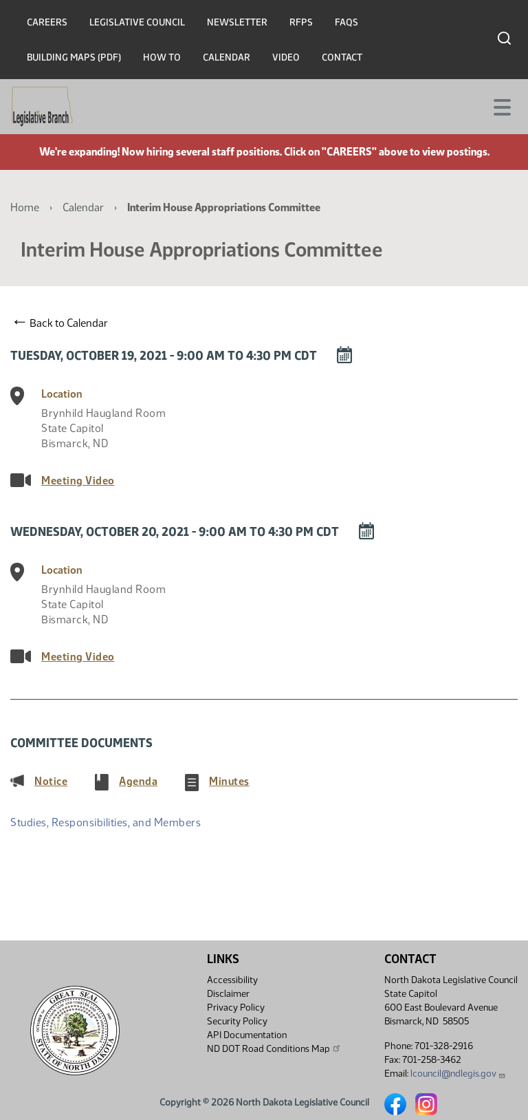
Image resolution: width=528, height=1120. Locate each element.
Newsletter (237, 22)
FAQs (346, 22)
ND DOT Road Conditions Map (274, 1048)
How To (162, 57)
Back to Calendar (61, 323)
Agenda (138, 781)
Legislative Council (137, 22)
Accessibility (232, 980)
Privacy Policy (236, 1007)
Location (61, 393)
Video (286, 57)
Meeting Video (78, 480)
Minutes (229, 781)
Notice (50, 781)
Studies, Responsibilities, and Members (105, 822)
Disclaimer (228, 994)
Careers (47, 22)
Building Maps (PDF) (74, 57)
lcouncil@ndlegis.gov (458, 1073)
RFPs (301, 22)
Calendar (226, 57)
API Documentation (247, 1035)
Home (24, 207)
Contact (342, 57)
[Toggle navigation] (501, 106)
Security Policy (237, 1021)
